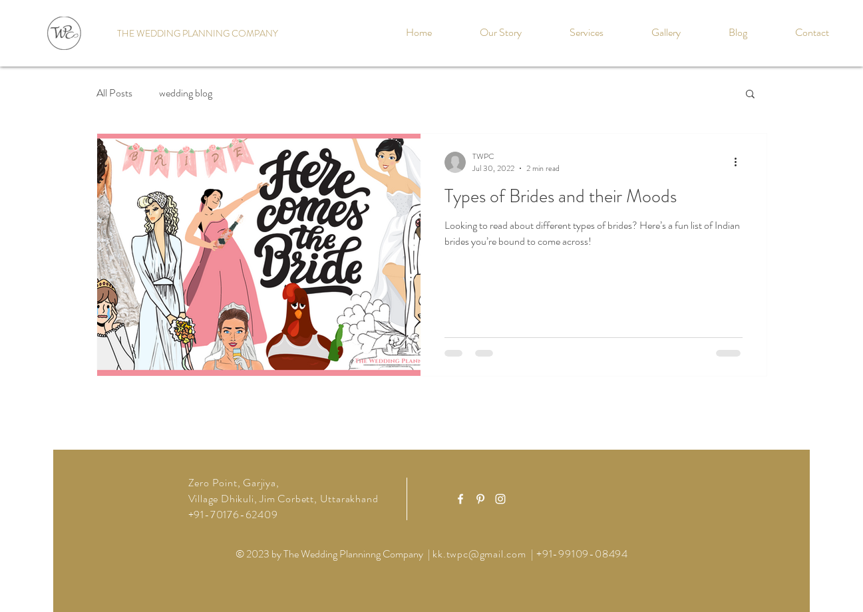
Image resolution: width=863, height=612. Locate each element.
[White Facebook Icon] (460, 499)
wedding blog (185, 93)
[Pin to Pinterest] (397, 143)
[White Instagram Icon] (500, 499)
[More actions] (741, 162)
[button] (750, 95)
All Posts (114, 93)
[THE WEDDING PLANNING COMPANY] (197, 33)
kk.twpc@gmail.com (479, 553)
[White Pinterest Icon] (480, 499)
